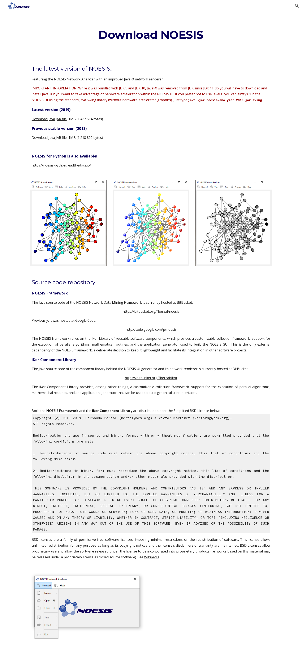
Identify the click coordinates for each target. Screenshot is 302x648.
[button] (297, 6)
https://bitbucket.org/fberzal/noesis (151, 311)
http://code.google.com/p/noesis (151, 329)
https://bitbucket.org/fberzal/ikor (151, 378)
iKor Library (100, 338)
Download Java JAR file (49, 119)
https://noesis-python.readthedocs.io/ (61, 165)
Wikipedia (151, 557)
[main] (151, 34)
